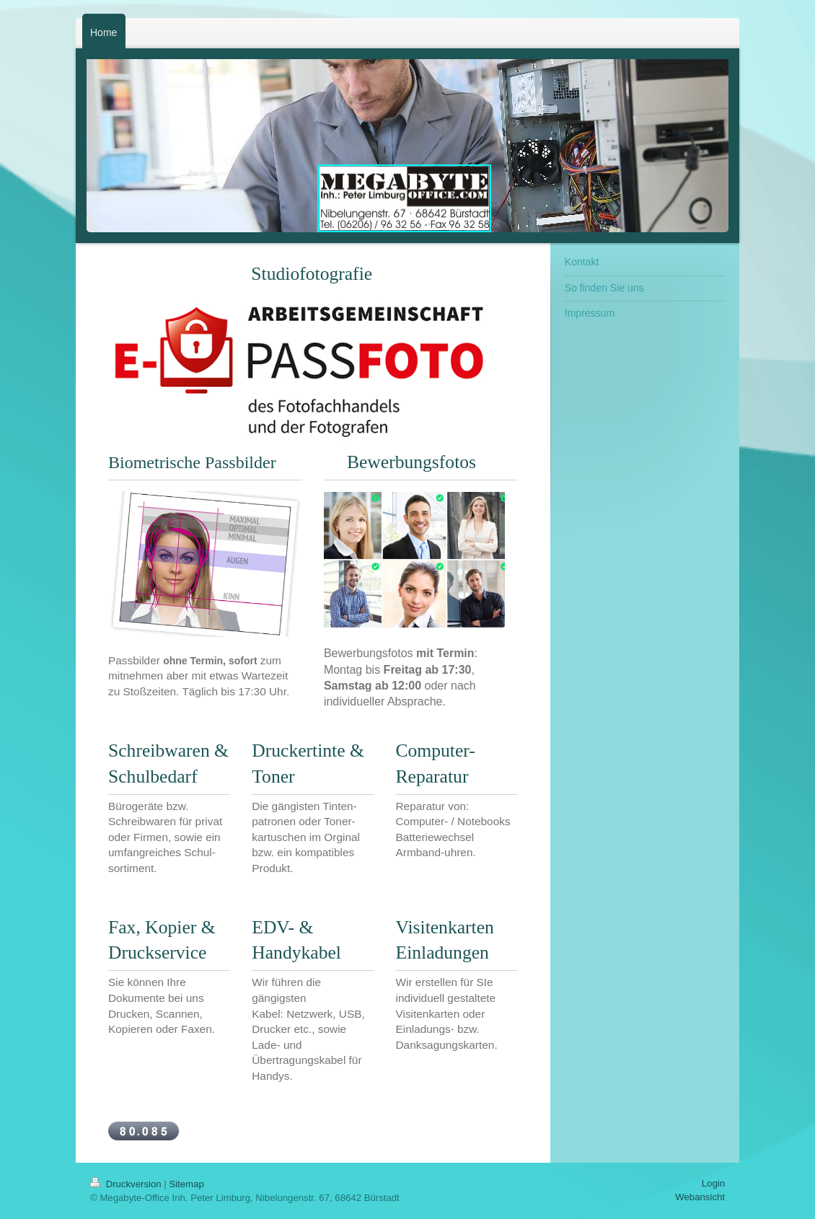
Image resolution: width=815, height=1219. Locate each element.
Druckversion (127, 1184)
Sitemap (186, 1184)
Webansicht (700, 1197)
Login (713, 1183)
